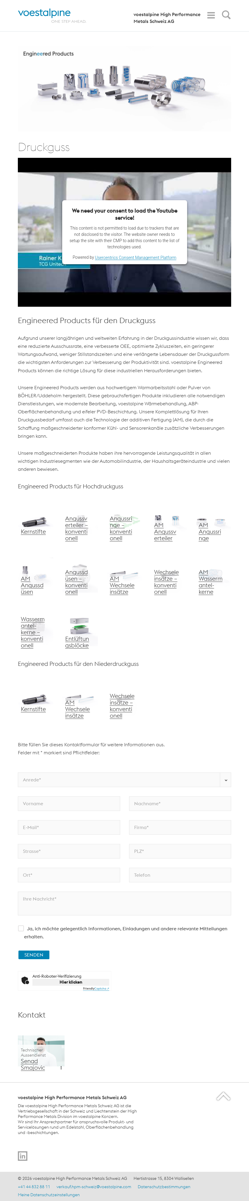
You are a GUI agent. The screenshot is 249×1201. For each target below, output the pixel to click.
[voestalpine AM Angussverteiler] (169, 521)
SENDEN (33, 955)
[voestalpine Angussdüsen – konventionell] (80, 575)
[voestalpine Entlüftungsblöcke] (80, 628)
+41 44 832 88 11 (34, 1186)
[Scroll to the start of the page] (224, 1096)
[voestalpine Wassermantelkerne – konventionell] (35, 628)
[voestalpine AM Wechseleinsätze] (124, 575)
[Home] (57, 15)
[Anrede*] (124, 779)
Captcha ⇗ (96, 988)
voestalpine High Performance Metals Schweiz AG (167, 17)
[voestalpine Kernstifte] (35, 521)
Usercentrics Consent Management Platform (135, 257)
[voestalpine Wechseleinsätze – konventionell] (169, 575)
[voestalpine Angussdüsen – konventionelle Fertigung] (213, 521)
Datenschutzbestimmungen (164, 1186)
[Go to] (22, 1156)
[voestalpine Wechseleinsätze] (35, 575)
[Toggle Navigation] (211, 15)
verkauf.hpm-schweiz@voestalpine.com (94, 1186)
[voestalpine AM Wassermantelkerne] (213, 575)
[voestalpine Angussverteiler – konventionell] (80, 521)
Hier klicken (70, 982)
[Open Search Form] (225, 16)
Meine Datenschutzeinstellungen (49, 1194)
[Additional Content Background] (41, 1051)
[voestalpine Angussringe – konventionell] (124, 521)
